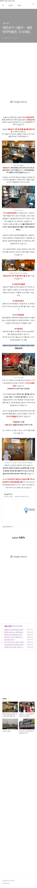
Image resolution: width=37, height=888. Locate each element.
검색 (28, 3)
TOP (33, 881)
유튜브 (19, 5)
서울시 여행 (7, 626)
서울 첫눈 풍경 (8, 639)
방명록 (10, 5)
